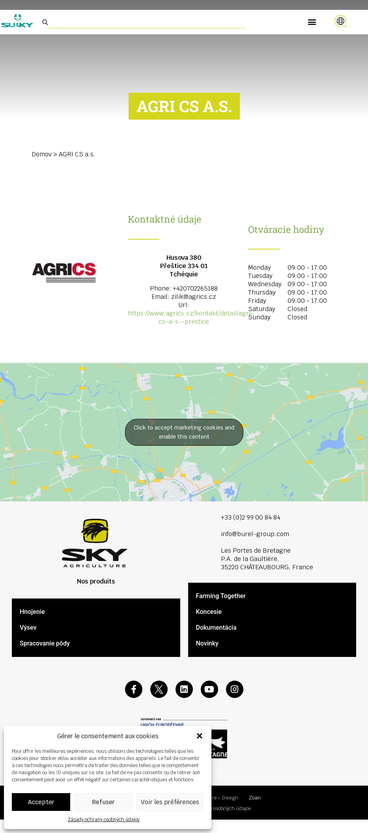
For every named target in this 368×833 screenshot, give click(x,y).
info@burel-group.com (255, 534)
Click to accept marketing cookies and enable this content (184, 432)
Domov (42, 154)
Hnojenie (32, 611)
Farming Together (221, 596)
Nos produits (96, 581)
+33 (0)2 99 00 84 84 (250, 517)
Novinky (207, 643)
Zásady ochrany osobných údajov (104, 819)
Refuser (103, 802)
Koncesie (209, 611)
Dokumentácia (216, 627)
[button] (200, 736)
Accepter (41, 802)
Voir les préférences (170, 802)
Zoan (255, 797)
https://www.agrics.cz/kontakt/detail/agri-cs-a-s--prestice (191, 317)
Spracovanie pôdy (45, 643)
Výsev (28, 627)
